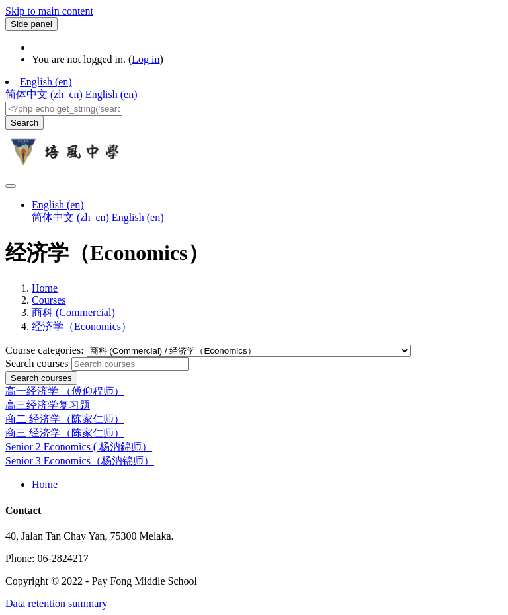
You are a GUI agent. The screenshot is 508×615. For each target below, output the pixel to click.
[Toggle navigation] (10, 186)
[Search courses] (130, 364)
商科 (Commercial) (73, 312)
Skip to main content (49, 11)
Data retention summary (56, 603)
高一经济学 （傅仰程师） (64, 391)
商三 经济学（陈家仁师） (64, 432)
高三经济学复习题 (47, 405)
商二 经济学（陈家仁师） (64, 419)
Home (45, 288)
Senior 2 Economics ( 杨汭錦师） (78, 446)
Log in (145, 59)
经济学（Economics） (82, 326)
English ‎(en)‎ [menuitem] (111, 94)
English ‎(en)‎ (46, 81)
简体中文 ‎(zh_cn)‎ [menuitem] (44, 94)
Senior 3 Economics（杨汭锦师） (79, 460)
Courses (49, 300)
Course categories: (46, 350)
